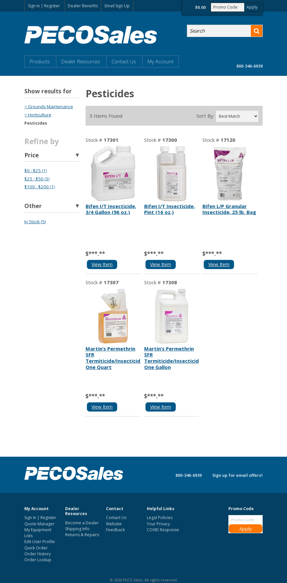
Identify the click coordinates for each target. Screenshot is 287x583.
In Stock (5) (35, 222)
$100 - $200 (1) (39, 187)
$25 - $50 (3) (36, 179)
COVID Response (163, 530)
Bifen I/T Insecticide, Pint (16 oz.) (169, 209)
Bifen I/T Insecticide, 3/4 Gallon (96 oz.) (111, 209)
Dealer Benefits (83, 6)
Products (40, 61)
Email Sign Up (117, 6)
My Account (160, 61)
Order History (37, 554)
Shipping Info (77, 529)
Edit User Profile (39, 541)
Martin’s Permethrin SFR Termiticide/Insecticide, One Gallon (173, 357)
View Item (102, 264)
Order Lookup (37, 560)
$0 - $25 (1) (35, 170)
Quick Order (36, 548)
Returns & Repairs (82, 534)
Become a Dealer (82, 523)
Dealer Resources (80, 61)
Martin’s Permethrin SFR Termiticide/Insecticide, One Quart (115, 357)
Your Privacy (158, 524)
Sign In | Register (44, 6)
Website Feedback (115, 527)
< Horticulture (37, 115)
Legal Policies (159, 517)
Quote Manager (39, 524)
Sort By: (205, 116)
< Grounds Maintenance (48, 106)
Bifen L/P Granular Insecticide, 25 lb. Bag (229, 209)
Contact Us (124, 61)
